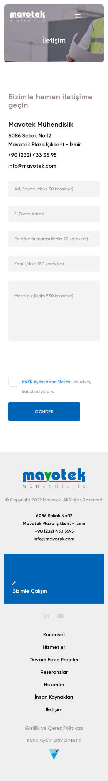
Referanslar (54, 672)
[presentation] (50, 360)
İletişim (54, 709)
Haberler (54, 685)
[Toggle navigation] (77, 16)
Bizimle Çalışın (29, 587)
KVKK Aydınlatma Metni (45, 381)
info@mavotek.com (32, 166)
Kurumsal (54, 635)
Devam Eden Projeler (54, 660)
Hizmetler (54, 647)
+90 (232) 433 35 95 (32, 155)
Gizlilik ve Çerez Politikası (54, 728)
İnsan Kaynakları (54, 697)
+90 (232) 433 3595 (54, 531)
